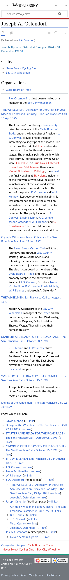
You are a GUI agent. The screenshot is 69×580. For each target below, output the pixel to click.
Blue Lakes (40, 163)
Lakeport (53, 163)
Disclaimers (53, 575)
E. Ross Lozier (37, 348)
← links (29, 420)
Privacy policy (9, 575)
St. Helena (40, 175)
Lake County (44, 252)
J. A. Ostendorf (26, 40)
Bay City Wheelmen (18, 72)
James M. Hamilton (17, 471)
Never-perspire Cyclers (24, 536)
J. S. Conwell (28, 282)
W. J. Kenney (39, 221)
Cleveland (15, 369)
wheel (55, 171)
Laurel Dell (22, 163)
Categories (7, 545)
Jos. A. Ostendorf (16, 532)
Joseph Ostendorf (19, 221)
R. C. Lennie (38, 192)
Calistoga (39, 171)
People (21, 545)
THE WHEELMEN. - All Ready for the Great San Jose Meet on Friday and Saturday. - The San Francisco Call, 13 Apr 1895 (34, 114)
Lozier (46, 313)
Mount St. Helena (19, 171)
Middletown (31, 167)
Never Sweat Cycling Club (21, 68)
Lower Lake (15, 167)
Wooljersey (25, 5)
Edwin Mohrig (28, 217)
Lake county (50, 125)
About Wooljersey (32, 575)
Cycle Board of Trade (18, 89)
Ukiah (39, 146)
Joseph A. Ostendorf (43, 290)
